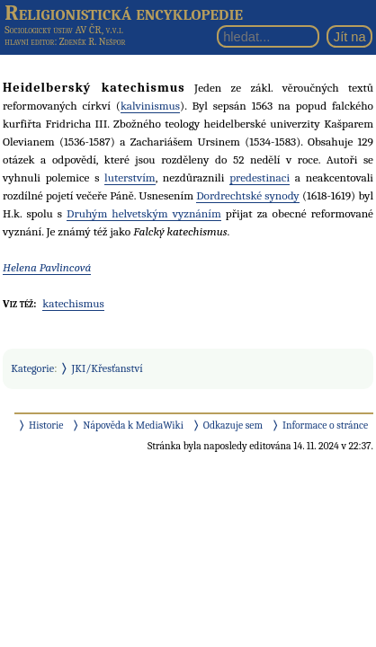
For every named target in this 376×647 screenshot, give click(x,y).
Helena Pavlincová (47, 267)
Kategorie (32, 368)
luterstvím (130, 177)
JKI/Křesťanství (107, 368)
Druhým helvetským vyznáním (144, 213)
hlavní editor (29, 42)
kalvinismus (150, 105)
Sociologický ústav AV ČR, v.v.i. (63, 29)
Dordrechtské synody (248, 195)
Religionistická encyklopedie (123, 12)
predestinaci (259, 177)
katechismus (73, 303)
